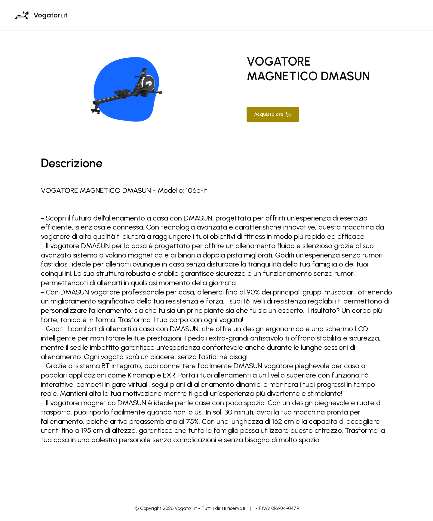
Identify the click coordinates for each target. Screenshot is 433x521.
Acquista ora (273, 114)
